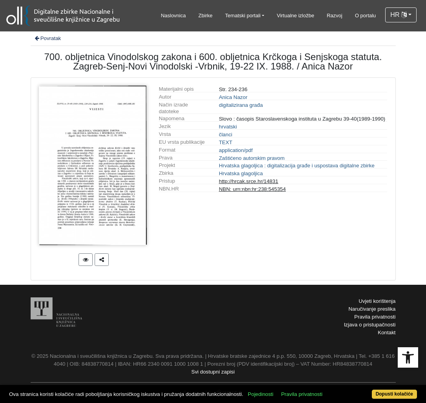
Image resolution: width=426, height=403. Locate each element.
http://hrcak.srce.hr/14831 (248, 181)
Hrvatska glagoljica (241, 173)
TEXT (225, 142)
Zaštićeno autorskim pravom (251, 158)
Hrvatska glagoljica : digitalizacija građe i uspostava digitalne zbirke (296, 166)
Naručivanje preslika (371, 309)
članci (225, 134)
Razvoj (334, 15)
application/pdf (235, 150)
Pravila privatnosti (374, 317)
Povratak (47, 38)
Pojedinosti (260, 394)
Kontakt (386, 332)
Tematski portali (242, 15)
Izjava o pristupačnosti (370, 325)
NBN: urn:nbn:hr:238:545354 (252, 189)
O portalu (365, 15)
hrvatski (228, 127)
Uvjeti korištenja (376, 301)
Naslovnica (173, 15)
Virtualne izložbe (295, 15)
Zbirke (205, 15)
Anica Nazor (233, 97)
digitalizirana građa (241, 105)
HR (398, 14)
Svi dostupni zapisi (212, 372)
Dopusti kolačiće (394, 394)
